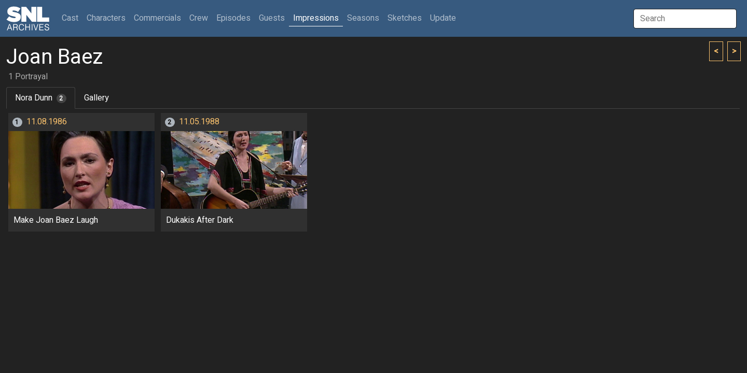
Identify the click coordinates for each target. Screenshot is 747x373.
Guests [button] (272, 18)
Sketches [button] (405, 18)
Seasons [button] (363, 18)
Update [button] (443, 18)
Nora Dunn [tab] (40, 98)
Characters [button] (106, 18)
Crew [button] (198, 18)
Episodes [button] (233, 18)
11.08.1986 (46, 122)
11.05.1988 (199, 122)
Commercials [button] (157, 18)
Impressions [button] (316, 18)
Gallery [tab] (96, 98)
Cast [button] (72, 17)
